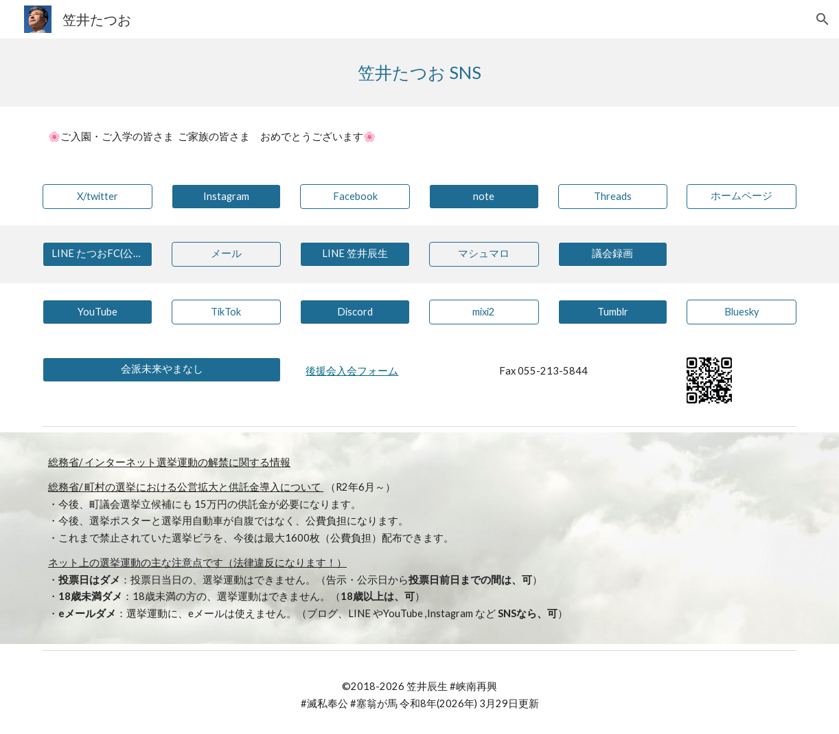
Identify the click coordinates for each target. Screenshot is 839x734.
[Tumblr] (613, 312)
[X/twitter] (97, 196)
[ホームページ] (741, 196)
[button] (822, 19)
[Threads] (613, 196)
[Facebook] (355, 196)
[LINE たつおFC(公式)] (97, 254)
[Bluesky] (741, 312)
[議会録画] (613, 254)
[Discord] (355, 312)
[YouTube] (97, 312)
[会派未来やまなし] (161, 369)
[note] (484, 196)
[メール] (226, 254)
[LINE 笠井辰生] (355, 254)
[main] (419, 72)
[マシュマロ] (484, 254)
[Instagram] (226, 196)
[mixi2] (484, 312)
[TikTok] (226, 312)
